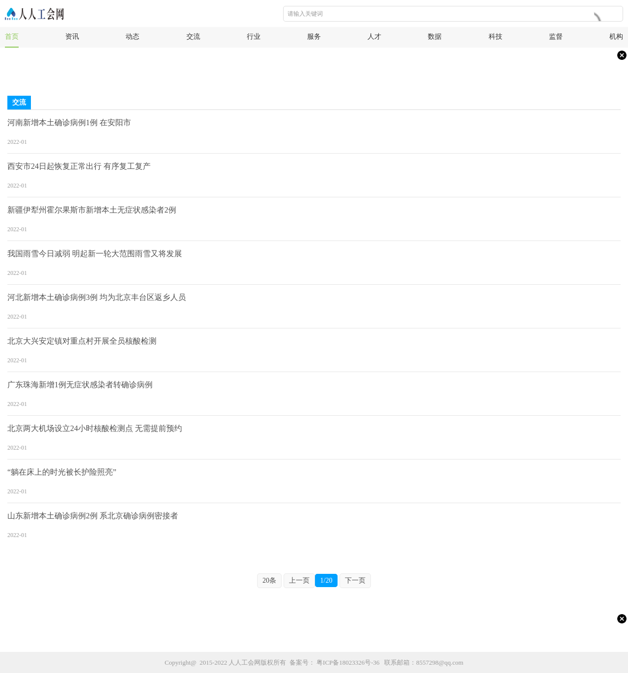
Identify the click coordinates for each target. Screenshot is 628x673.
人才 (374, 36)
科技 (495, 36)
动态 (132, 36)
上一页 (299, 580)
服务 (314, 36)
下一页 (355, 580)
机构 (616, 36)
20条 (269, 580)
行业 (254, 36)
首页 (12, 36)
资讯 (72, 36)
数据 (435, 36)
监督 (556, 36)
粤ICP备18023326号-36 (348, 662)
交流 (193, 36)
